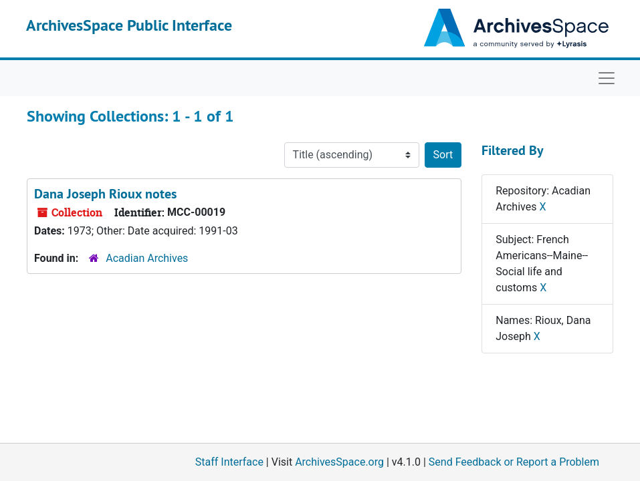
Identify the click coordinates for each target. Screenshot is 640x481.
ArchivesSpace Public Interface (129, 25)
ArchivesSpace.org (339, 462)
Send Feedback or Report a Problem (514, 462)
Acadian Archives (147, 258)
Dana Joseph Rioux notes (105, 193)
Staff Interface (229, 462)
